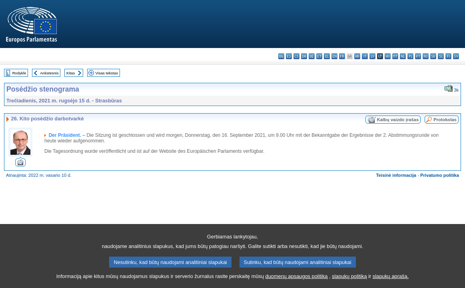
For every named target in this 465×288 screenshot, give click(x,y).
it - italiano (365, 56)
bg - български (281, 56)
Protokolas (445, 119)
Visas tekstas (107, 73)
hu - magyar (388, 56)
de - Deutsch (312, 56)
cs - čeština (296, 56)
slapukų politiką (349, 283)
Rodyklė (19, 73)
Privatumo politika (439, 175)
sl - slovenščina (441, 56)
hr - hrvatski (357, 56)
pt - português (418, 56)
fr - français (342, 56)
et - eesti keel (319, 56)
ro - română (426, 56)
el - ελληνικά (327, 56)
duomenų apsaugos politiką (296, 283)
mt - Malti (395, 56)
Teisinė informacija (396, 175)
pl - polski (410, 56)
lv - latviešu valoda (372, 56)
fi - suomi (448, 56)
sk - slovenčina (433, 56)
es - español (289, 56)
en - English (334, 56)
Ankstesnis (49, 73)
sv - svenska (456, 56)
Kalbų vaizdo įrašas (398, 119)
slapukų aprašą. (391, 283)
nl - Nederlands (403, 56)
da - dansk (304, 56)
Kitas (70, 73)
